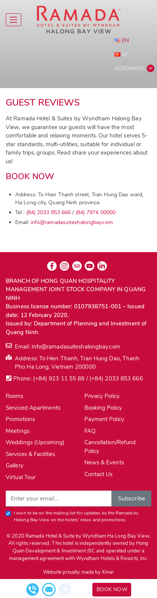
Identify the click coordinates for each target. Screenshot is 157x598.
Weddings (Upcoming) (35, 442)
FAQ (89, 431)
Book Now (112, 589)
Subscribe (131, 498)
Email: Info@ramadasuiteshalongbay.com (63, 346)
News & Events (104, 462)
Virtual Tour (20, 477)
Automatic (129, 68)
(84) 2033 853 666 (48, 212)
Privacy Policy (102, 396)
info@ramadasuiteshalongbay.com (72, 222)
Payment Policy (104, 419)
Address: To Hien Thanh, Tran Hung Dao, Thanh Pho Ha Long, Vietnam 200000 (73, 362)
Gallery (15, 465)
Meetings (18, 431)
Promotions (20, 419)
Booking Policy (103, 408)
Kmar (108, 572)
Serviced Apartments (33, 408)
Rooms (15, 396)
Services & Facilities (30, 454)
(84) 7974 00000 (96, 212)
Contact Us (98, 474)
